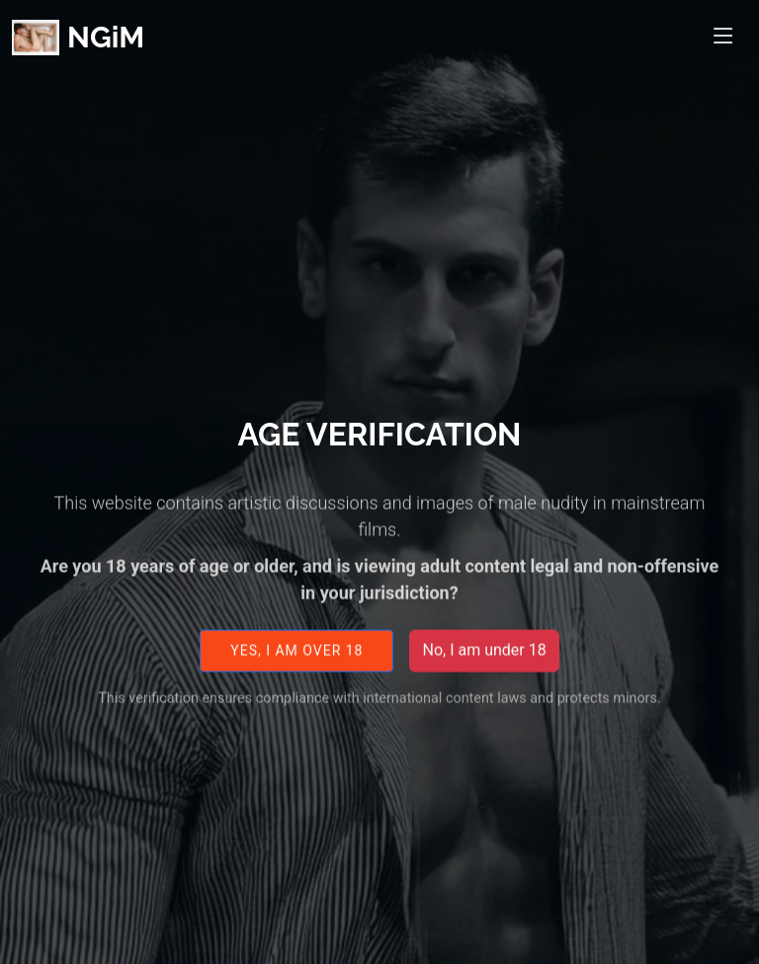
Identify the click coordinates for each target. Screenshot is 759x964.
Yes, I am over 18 (296, 658)
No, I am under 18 (484, 658)
